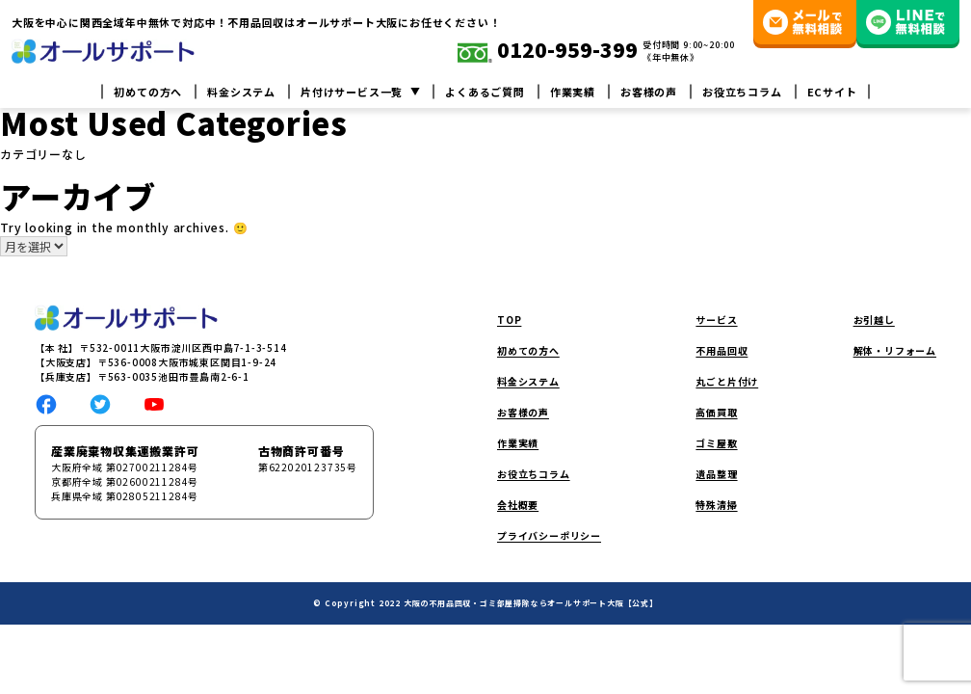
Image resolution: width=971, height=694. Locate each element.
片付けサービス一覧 (352, 92)
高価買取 (716, 412)
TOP (509, 319)
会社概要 (517, 504)
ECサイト (832, 92)
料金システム (241, 92)
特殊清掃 (716, 504)
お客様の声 (648, 92)
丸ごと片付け (726, 381)
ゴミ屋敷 (716, 443)
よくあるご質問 (485, 92)
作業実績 (572, 92)
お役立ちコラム (742, 92)
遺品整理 (716, 474)
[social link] (46, 402)
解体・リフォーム (894, 350)
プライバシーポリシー (549, 535)
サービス (716, 319)
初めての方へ (148, 92)
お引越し (874, 319)
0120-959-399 (548, 51)
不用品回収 (721, 350)
